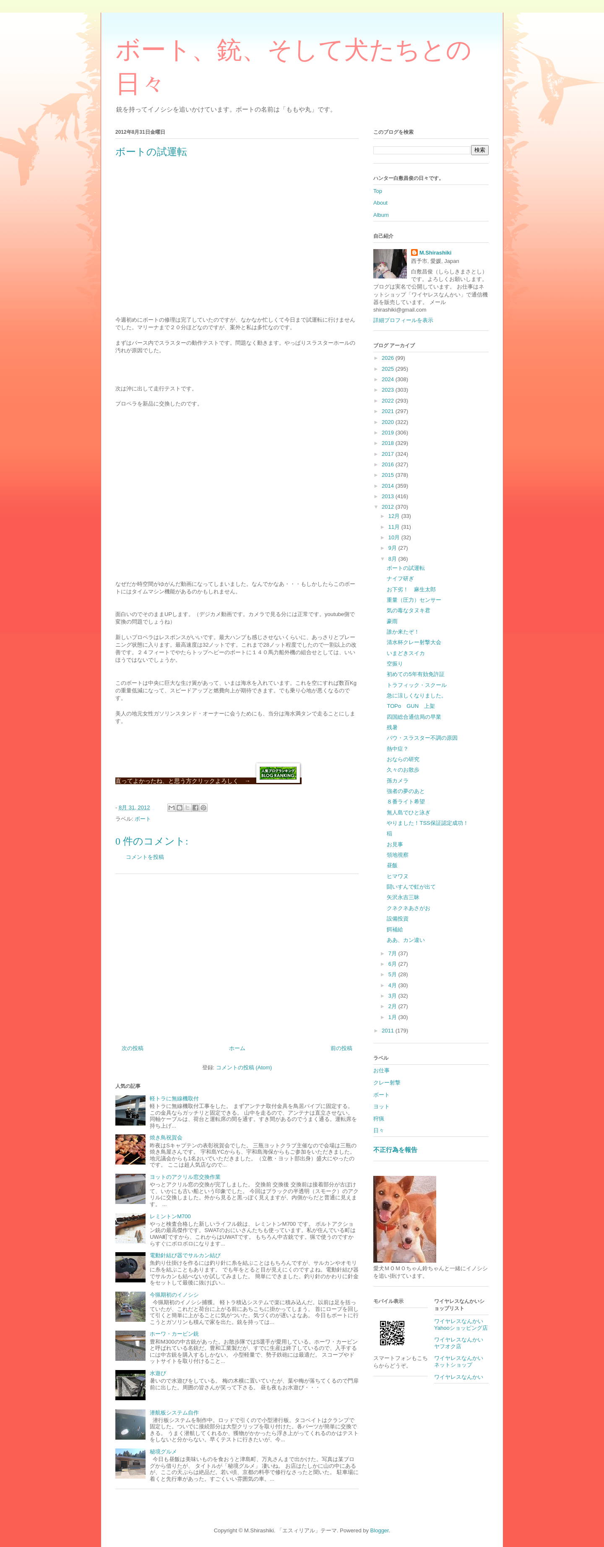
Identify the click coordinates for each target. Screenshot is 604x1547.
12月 (394, 516)
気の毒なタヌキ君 (408, 610)
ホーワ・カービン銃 (174, 1334)
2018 (389, 443)
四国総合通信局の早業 (414, 717)
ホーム (237, 1048)
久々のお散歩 (403, 770)
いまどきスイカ (406, 653)
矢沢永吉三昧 (403, 897)
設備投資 (398, 918)
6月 (393, 964)
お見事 (395, 844)
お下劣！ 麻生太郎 (411, 589)
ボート (143, 819)
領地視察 (398, 855)
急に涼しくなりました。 (417, 695)
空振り (395, 663)
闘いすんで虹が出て (411, 887)
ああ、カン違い (406, 940)
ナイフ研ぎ (400, 578)
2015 (389, 475)
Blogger (379, 1530)
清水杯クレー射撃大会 (414, 642)
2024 (389, 379)
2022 (389, 401)
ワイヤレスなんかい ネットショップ (461, 1361)
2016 (389, 464)
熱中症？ (398, 749)
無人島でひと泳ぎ (408, 812)
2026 (389, 358)
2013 (389, 496)
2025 (389, 369)
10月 (394, 537)
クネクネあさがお (408, 908)
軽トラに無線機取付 (174, 1098)
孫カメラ (398, 780)
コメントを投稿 (145, 857)
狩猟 (378, 1118)
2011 (389, 1030)
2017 (389, 454)
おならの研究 (403, 759)
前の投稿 (341, 1048)
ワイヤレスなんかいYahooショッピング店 (461, 1324)
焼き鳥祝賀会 (166, 1137)
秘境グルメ (163, 1451)
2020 (389, 422)
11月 (394, 527)
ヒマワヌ (398, 876)
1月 (393, 1017)
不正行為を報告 (395, 1149)
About (380, 203)
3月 (393, 996)
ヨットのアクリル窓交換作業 (185, 1177)
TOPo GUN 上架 (411, 706)
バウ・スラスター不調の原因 (422, 738)
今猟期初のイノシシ (174, 1295)
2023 (389, 390)
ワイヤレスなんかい (458, 1377)
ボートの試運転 (406, 568)
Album (381, 215)
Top (377, 191)
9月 (393, 548)
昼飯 (392, 865)
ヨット (381, 1106)
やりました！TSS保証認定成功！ (427, 823)
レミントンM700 (170, 1216)
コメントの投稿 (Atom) (244, 1067)
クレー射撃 (387, 1082)
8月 (393, 559)
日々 (378, 1130)
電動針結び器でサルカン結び (185, 1255)
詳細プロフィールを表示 (403, 320)
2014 (389, 486)
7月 (393, 953)
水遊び (158, 1373)
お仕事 (381, 1070)
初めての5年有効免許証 (415, 674)
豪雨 (392, 621)
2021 (389, 411)
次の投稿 (132, 1048)
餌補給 (395, 929)
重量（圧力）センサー (414, 600)
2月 (393, 1006)
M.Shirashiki (435, 253)
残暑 (392, 727)
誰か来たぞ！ (403, 632)
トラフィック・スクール (417, 685)
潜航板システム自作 (174, 1412)
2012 (389, 507)
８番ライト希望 (406, 801)
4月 (393, 985)
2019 (389, 432)
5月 (393, 974)
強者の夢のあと (406, 791)
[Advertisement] (237, 956)
